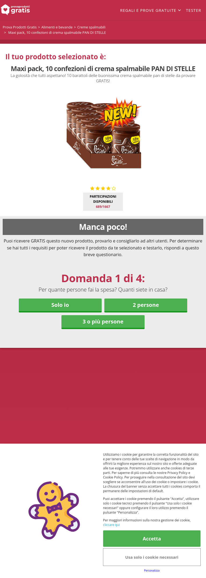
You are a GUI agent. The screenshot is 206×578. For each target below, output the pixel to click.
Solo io (60, 304)
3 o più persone (103, 321)
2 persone (146, 304)
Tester (193, 10)
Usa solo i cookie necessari (151, 557)
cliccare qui (111, 524)
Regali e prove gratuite (148, 10)
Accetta (152, 538)
